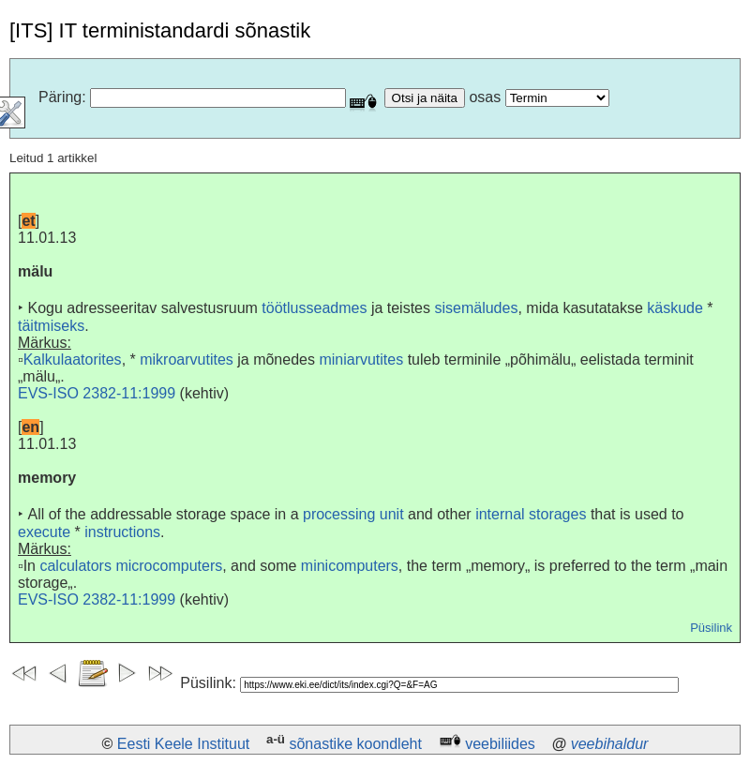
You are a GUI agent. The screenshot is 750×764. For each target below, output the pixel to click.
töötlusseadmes (314, 308)
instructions (122, 532)
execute (44, 532)
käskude (675, 308)
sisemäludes (476, 308)
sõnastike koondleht (355, 744)
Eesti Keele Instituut (183, 744)
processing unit (353, 514)
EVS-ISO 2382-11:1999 (96, 393)
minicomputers (349, 566)
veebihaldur (610, 744)
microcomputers (168, 566)
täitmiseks (51, 326)
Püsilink (711, 628)
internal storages (530, 514)
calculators (75, 566)
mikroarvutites (186, 359)
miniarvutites (361, 359)
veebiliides (500, 744)
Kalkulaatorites (72, 359)
